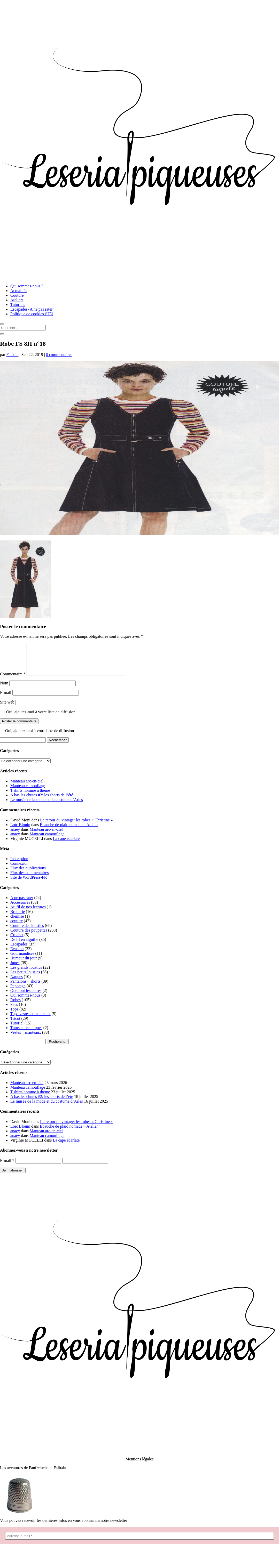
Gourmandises (22, 959)
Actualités (18, 290)
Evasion (17, 955)
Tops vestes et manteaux (30, 1020)
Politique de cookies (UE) (31, 314)
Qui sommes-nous (25, 1001)
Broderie (17, 918)
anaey (15, 835)
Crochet (17, 941)
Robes (15, 1006)
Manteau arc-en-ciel (26, 787)
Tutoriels (17, 304)
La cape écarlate (66, 845)
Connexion (19, 869)
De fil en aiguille (24, 945)
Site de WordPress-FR (28, 883)
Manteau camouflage (27, 792)
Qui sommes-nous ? (26, 286)
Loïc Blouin (20, 831)
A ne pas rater (21, 904)
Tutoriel (17, 1029)
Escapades (19, 950)
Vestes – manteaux (25, 1038)
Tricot (15, 1024)
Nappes (16, 983)
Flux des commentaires (29, 879)
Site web (7, 708)
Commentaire (13, 680)
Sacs (14, 1010)
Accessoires (20, 908)
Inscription (19, 865)
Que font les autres (25, 997)
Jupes (15, 969)
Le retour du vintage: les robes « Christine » (76, 826)
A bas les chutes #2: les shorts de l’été (41, 801)
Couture (17, 295)
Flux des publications (28, 874)
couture (16, 927)
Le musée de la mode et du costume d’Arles (46, 806)
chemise (17, 922)
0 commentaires (59, 354)
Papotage (18, 992)
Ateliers (17, 300)
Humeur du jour (23, 964)
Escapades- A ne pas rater (31, 309)
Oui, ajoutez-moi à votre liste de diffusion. (38, 718)
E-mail (5, 699)
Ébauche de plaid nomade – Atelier (69, 831)
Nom (4, 689)
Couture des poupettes (28, 936)
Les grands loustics (26, 973)
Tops (14, 1015)
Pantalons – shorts (25, 987)
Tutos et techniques (26, 1034)
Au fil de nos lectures (28, 913)
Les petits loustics (25, 978)
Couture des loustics (27, 931)
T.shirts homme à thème (30, 796)
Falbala (12, 354)
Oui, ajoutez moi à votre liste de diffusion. (38, 737)
